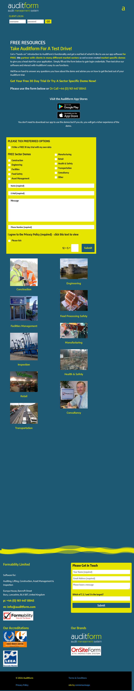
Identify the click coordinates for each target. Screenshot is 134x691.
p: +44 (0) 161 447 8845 (18, 600)
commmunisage (82, 685)
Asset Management (18, 178)
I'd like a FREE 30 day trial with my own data (29, 147)
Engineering (15, 165)
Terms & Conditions (78, 678)
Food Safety (15, 174)
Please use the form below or (48, 88)
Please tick (14, 240)
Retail (58, 159)
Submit (88, 247)
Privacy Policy (22, 685)
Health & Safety (63, 163)
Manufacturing (62, 154)
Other (58, 177)
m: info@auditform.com (19, 607)
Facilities (14, 169)
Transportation (63, 168)
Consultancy (61, 172)
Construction (15, 160)
